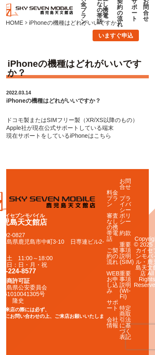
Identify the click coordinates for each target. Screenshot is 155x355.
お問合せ (125, 184)
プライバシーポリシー (125, 210)
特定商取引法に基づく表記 (125, 322)
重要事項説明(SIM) (126, 253)
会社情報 (112, 322)
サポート (112, 305)
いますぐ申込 (115, 35)
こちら (102, 135)
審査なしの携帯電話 (112, 227)
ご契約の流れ (112, 256)
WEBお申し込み (113, 282)
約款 (125, 233)
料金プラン (112, 198)
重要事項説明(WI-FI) (125, 285)
